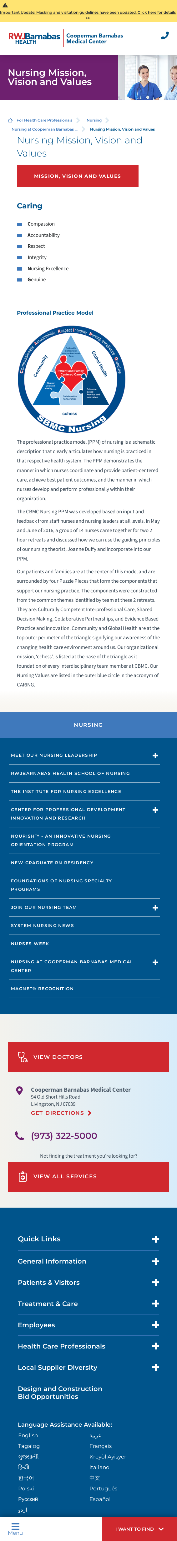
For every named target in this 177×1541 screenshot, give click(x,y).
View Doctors (50, 1057)
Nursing (94, 120)
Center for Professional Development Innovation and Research (68, 813)
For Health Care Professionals (44, 120)
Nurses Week (30, 943)
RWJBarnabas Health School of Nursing (70, 773)
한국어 (26, 1478)
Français (100, 1446)
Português (103, 1488)
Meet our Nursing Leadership (54, 755)
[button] (139, 1529)
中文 (94, 1478)
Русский (28, 1499)
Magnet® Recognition (42, 988)
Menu (15, 1529)
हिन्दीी (23, 1467)
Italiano (99, 1467)
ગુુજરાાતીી (28, 1457)
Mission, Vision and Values (77, 176)
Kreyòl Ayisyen (108, 1457)
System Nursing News (42, 925)
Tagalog (29, 1446)
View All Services (57, 1176)
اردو (22, 1510)
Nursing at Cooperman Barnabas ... (45, 129)
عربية (95, 1435)
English (28, 1435)
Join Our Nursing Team (44, 907)
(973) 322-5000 (64, 1135)
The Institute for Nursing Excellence (66, 791)
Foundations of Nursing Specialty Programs (61, 885)
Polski (26, 1488)
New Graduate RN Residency (52, 862)
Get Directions (57, 1113)
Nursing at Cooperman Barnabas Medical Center (72, 966)
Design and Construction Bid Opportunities (60, 1392)
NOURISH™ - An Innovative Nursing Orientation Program (61, 840)
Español (100, 1499)
